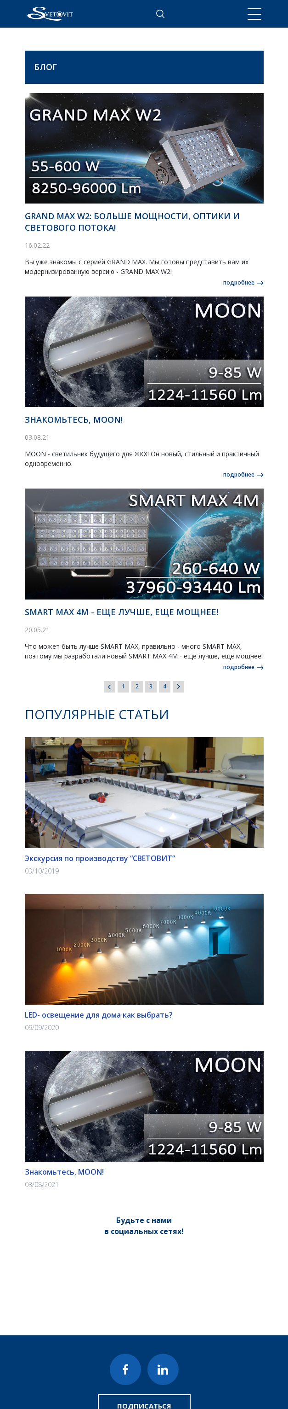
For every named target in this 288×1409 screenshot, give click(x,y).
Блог (45, 66)
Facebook (125, 1369)
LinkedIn (163, 1369)
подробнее (238, 282)
